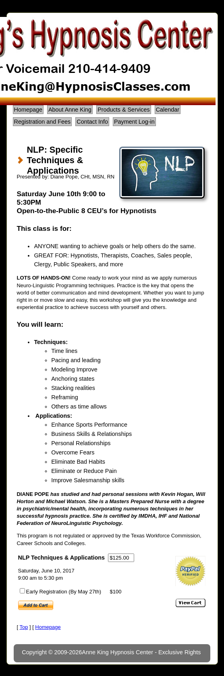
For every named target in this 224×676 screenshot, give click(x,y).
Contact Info (92, 121)
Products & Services (123, 109)
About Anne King (69, 109)
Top (23, 627)
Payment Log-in (134, 121)
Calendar (167, 109)
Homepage (28, 109)
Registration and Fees (42, 121)
